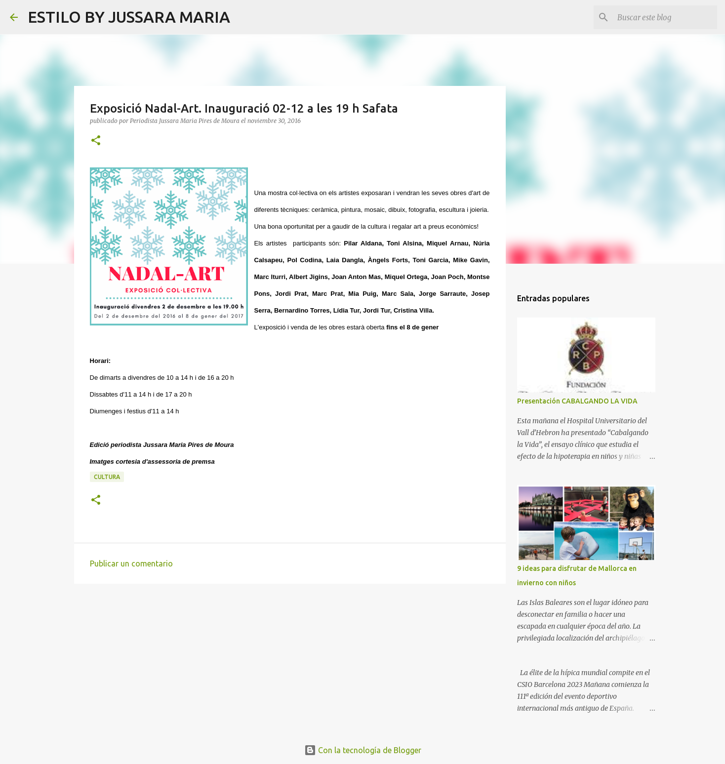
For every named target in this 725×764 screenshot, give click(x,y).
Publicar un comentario (131, 563)
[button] (96, 141)
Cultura (107, 477)
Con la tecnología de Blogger (362, 750)
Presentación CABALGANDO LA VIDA (577, 401)
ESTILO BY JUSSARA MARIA (129, 17)
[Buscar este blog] (665, 17)
